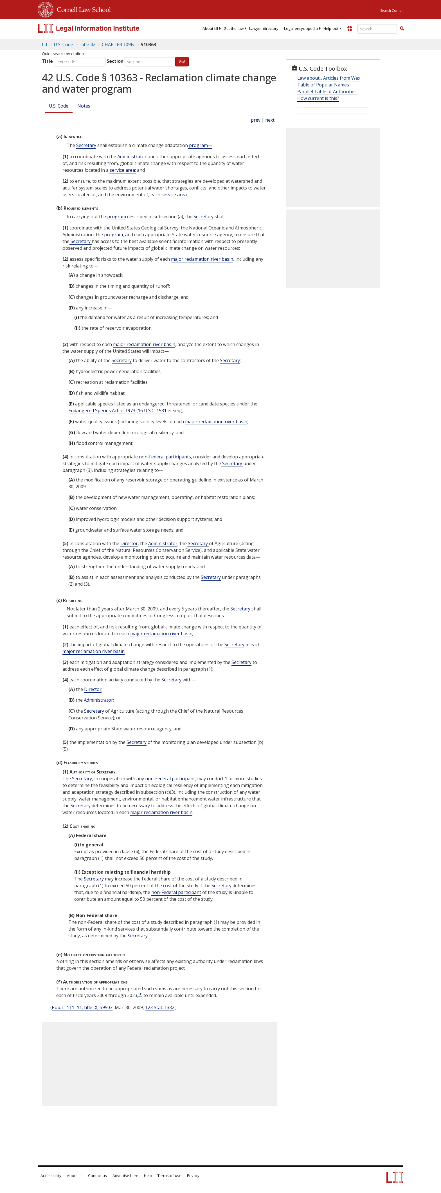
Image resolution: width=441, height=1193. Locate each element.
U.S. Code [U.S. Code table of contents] (63, 44)
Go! (182, 61)
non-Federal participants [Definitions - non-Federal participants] (165, 457)
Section (115, 61)
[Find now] (402, 28)
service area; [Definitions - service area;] (122, 170)
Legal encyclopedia (301, 28)
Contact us (97, 1175)
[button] (402, 28)
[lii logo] (101, 28)
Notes (83, 106)
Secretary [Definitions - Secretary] (86, 145)
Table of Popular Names (323, 85)
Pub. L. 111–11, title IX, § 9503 (82, 1007)
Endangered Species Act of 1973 (101, 410)
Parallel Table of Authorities (327, 91)
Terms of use (169, 1175)
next (269, 120)
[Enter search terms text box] (377, 29)
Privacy (193, 1175)
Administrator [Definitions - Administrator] (132, 156)
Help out (330, 28)
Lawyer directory (263, 28)
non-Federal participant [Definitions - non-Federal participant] (170, 778)
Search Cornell (391, 10)
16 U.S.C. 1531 (152, 410)
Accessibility (50, 1175)
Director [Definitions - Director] (129, 543)
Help (148, 1175)
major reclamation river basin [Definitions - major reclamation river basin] (202, 259)
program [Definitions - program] (116, 216)
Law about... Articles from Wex (328, 78)
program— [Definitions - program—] (200, 145)
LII (44, 44)
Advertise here (125, 1175)
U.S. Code (58, 106)
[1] (140, 994)
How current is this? (318, 98)
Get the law (234, 28)
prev (255, 120)
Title (47, 61)
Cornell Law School (82, 8)
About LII (210, 28)
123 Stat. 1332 (159, 1007)
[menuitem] (210, 28)
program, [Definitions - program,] (113, 234)
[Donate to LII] (349, 28)
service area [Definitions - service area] (174, 194)
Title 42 (87, 44)
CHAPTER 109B (118, 44)
